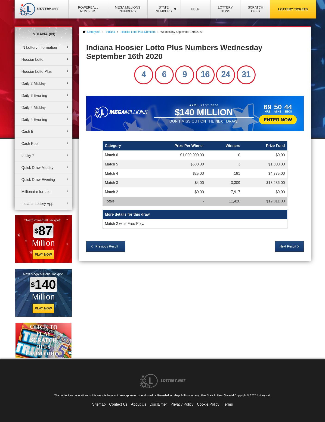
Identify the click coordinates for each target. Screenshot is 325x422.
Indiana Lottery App (37, 204)
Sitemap (99, 404)
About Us (138, 404)
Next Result (287, 246)
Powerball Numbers (88, 9)
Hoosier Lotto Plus (37, 71)
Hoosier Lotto (32, 59)
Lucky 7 (28, 156)
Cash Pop (30, 144)
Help (195, 9)
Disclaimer (158, 404)
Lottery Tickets (293, 9)
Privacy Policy (182, 404)
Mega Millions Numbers (127, 9)
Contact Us (118, 404)
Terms (228, 404)
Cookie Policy (208, 404)
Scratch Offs (255, 9)
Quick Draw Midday (38, 168)
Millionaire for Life (36, 192)
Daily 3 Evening (34, 96)
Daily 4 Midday (34, 108)
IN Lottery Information (39, 47)
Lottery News (225, 9)
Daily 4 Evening (34, 120)
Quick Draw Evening (38, 180)
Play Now (43, 254)
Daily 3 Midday (34, 84)
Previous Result (107, 246)
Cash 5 (27, 132)
